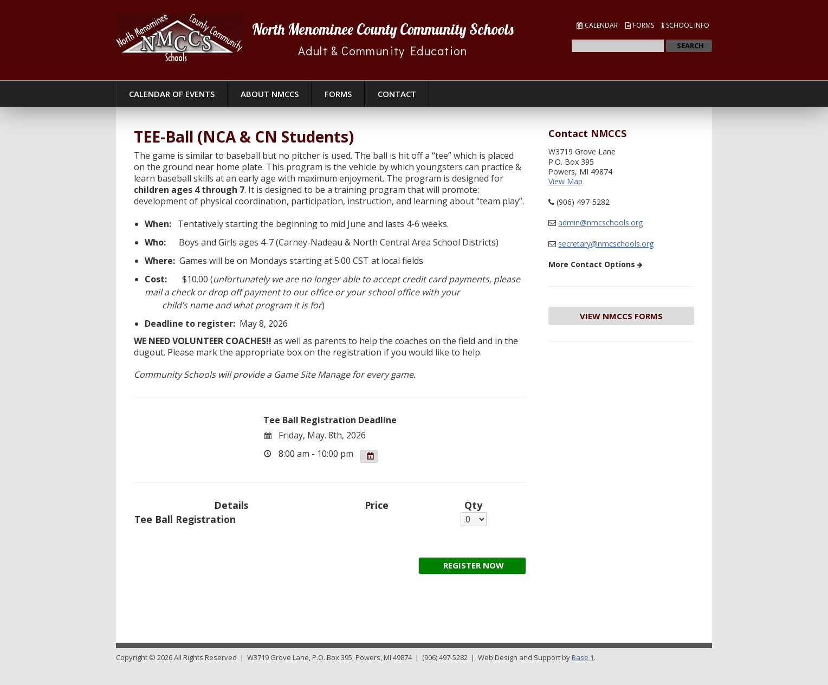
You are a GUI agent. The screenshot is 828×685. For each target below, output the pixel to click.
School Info (687, 25)
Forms (643, 25)
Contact (397, 93)
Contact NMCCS (587, 133)
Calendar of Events (172, 93)
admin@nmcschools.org (600, 222)
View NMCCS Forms (621, 316)
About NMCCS (270, 93)
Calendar (601, 25)
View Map (565, 181)
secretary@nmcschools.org (606, 243)
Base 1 (583, 657)
